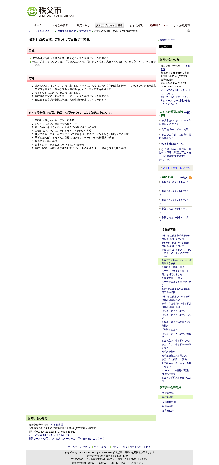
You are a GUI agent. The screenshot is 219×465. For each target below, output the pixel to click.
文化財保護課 (169, 401)
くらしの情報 (60, 25)
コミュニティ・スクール (174, 310)
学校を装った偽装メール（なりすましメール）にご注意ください (176, 252)
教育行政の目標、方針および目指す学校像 (176, 262)
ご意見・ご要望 (120, 447)
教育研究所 (168, 410)
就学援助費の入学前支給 (174, 355)
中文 (43, 20)
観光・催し (83, 25)
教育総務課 (168, 392)
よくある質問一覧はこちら (176, 167)
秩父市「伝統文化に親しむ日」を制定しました (175, 273)
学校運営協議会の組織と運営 (176, 321)
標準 (83, 3)
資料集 (165, 325)
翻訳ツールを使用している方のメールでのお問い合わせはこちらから (175, 100)
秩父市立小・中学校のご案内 (176, 340)
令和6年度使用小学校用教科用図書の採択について (176, 244)
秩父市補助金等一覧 (172, 143)
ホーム (38, 25)
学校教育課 (85, 31)
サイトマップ (165, 2)
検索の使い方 (167, 40)
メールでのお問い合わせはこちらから (49, 435)
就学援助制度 (168, 351)
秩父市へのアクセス (140, 447)
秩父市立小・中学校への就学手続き (176, 346)
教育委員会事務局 (67, 31)
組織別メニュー (159, 25)
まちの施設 (136, 25)
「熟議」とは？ (170, 329)
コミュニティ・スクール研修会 (176, 335)
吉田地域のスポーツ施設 (175, 129)
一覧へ (188, 112)
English (31, 20)
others (67, 20)
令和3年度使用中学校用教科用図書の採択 (176, 291)
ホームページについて (79, 447)
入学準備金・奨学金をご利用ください (176, 365)
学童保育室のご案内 (172, 278)
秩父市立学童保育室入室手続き (176, 284)
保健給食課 (168, 406)
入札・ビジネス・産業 (109, 25)
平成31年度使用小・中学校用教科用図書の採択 (177, 305)
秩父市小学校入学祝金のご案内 (176, 379)
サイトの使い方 (183, 2)
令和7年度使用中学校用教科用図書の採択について (176, 237)
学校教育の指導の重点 (173, 267)
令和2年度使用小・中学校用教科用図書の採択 (176, 298)
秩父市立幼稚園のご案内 (174, 359)
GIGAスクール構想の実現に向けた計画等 (176, 372)
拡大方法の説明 (55, 2)
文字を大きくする (36, 3)
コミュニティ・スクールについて (176, 316)
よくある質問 (182, 25)
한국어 (55, 20)
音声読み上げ (148, 3)
